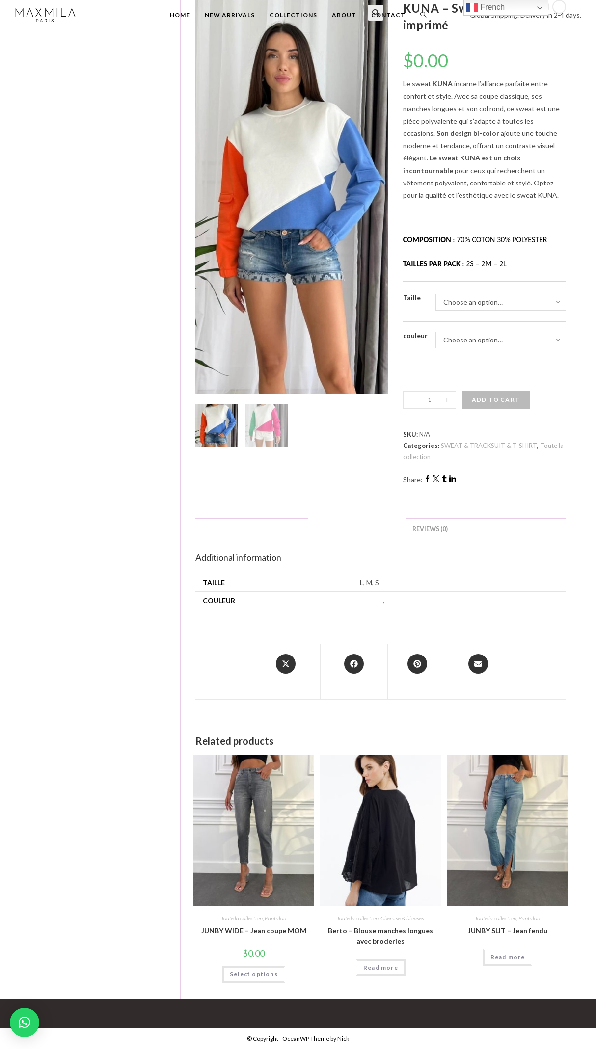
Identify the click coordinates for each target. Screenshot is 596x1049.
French (485, 8)
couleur (415, 335)
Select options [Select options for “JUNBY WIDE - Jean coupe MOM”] (254, 974)
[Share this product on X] (286, 671)
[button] (24, 1022)
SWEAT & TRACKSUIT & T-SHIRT (489, 445)
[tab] (357, 530)
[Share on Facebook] (353, 671)
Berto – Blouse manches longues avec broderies (380, 935)
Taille (412, 297)
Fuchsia (371, 600)
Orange (397, 600)
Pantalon (275, 918)
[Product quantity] (429, 400)
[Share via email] (478, 671)
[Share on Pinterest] (417, 671)
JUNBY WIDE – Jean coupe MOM (253, 930)
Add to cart (496, 399)
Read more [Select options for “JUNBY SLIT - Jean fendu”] (507, 957)
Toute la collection (242, 918)
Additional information (357, 529)
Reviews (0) (430, 529)
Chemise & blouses (402, 918)
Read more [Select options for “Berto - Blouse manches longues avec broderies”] (380, 967)
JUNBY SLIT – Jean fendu (507, 930)
